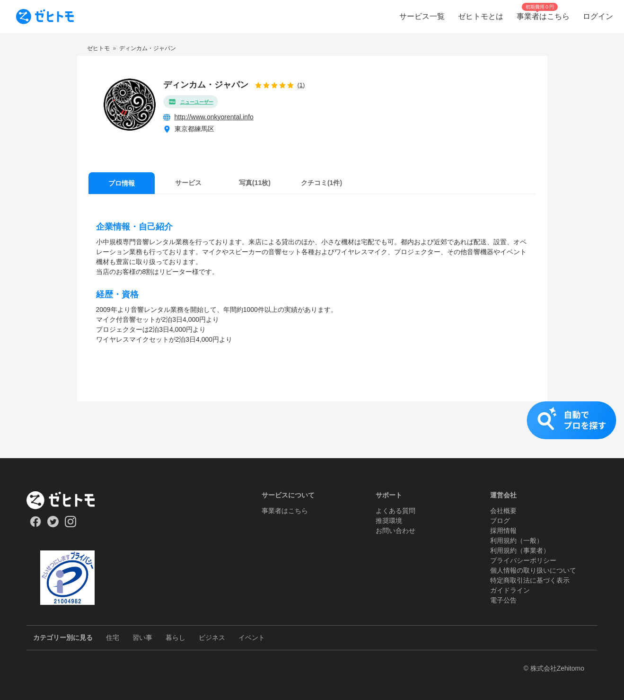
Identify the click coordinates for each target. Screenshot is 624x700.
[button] (312, 429)
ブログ (500, 520)
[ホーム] (67, 500)
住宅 (112, 637)
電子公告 (503, 600)
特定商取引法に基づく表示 (530, 580)
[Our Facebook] (35, 525)
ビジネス (212, 637)
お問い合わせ (395, 530)
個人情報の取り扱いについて (533, 570)
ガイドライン (510, 590)
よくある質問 (395, 510)
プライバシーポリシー (523, 560)
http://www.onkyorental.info (214, 117)
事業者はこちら (285, 510)
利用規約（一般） (516, 540)
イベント (251, 637)
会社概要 (503, 510)
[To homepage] (45, 16)
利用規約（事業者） (520, 550)
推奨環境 (389, 520)
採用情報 (503, 530)
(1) (301, 85)
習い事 (142, 637)
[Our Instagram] (70, 525)
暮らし (175, 637)
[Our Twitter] (53, 525)
